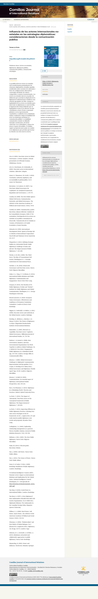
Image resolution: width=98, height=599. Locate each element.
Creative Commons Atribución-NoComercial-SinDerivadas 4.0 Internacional (51, 126)
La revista (6, 19)
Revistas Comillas (9, 4)
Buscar (91, 19)
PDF (44, 71)
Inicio (11, 25)
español (69, 32)
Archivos (17, 25)
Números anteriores (21, 19)
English (69, 29)
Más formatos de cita (51, 175)
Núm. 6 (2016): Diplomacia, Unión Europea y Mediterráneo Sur (29, 26)
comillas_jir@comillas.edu (35, 584)
